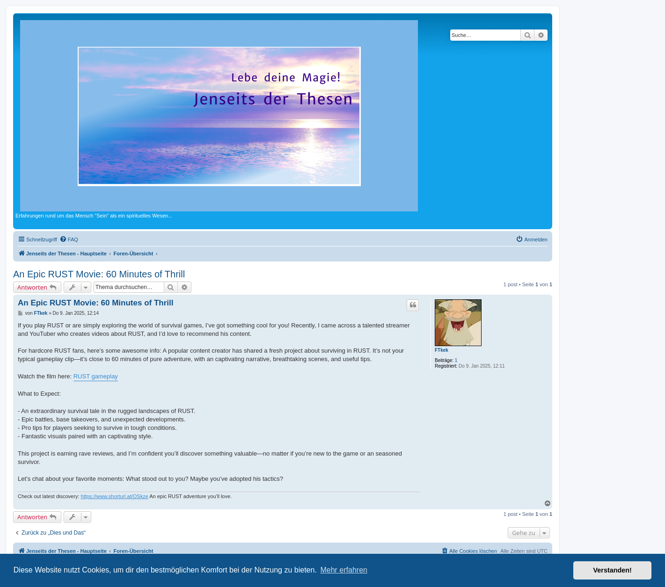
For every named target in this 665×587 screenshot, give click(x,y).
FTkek (441, 350)
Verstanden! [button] (612, 570)
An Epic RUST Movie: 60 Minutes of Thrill (99, 274)
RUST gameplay (95, 376)
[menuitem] (68, 239)
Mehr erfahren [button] (343, 570)
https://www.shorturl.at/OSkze (114, 496)
